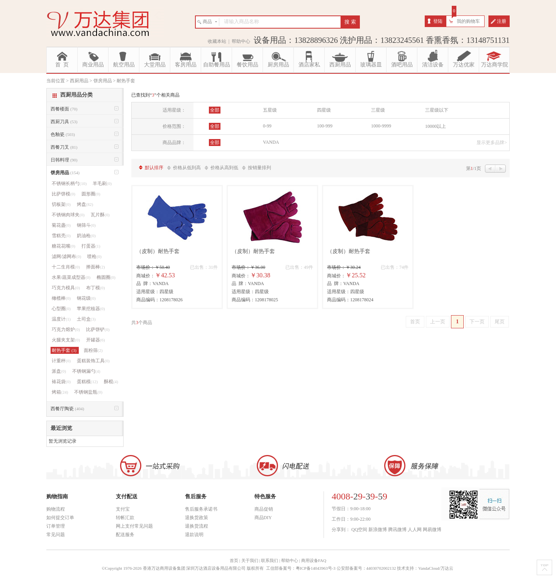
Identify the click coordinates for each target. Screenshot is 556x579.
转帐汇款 (125, 517)
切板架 (61, 204)
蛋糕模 (87, 381)
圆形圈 (90, 194)
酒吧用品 (402, 65)
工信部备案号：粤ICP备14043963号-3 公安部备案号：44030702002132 (331, 568)
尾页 (500, 321)
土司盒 (86, 319)
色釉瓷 (63, 134)
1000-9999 (381, 126)
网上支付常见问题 (134, 526)
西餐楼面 (64, 109)
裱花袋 (61, 381)
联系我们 (269, 560)
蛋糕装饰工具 (93, 360)
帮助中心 (241, 41)
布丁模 (95, 287)
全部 (214, 110)
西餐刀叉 (64, 147)
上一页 (437, 321)
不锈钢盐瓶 (88, 392)
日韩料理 (64, 160)
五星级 (270, 110)
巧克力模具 (66, 287)
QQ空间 (359, 529)
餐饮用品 (247, 65)
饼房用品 (65, 172)
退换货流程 (196, 526)
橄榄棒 (61, 298)
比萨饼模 (63, 194)
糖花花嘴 (63, 246)
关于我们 (249, 560)
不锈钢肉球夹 (68, 214)
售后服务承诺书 (201, 509)
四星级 (324, 110)
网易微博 (432, 529)
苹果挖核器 (91, 308)
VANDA (271, 142)
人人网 (415, 529)
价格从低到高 (187, 167)
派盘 (59, 371)
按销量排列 (259, 167)
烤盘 (85, 204)
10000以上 (435, 126)
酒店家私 (309, 65)
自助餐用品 (216, 65)
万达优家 (464, 65)
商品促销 (263, 509)
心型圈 (61, 308)
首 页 (62, 65)
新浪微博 (377, 529)
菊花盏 (61, 225)
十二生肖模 (66, 267)
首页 (415, 321)
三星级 (378, 110)
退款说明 (194, 534)
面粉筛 (93, 350)
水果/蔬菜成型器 (71, 277)
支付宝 (123, 509)
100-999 (324, 126)
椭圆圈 (106, 277)
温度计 (61, 319)
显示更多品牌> (491, 142)
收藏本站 (217, 41)
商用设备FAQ (313, 560)
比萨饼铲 (98, 329)
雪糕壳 (61, 235)
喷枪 (94, 256)
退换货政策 (196, 517)
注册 (501, 21)
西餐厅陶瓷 (67, 408)
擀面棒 (95, 267)
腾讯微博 (397, 529)
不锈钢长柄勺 (69, 183)
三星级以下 (436, 110)
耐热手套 (65, 350)
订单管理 (55, 526)
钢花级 (86, 298)
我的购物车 (468, 21)
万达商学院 (494, 65)
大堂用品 (155, 65)
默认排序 (154, 167)
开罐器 (95, 340)
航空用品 (124, 65)
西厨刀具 (64, 121)
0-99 (267, 126)
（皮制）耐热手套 (158, 251)
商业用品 (93, 65)
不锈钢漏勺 (86, 371)
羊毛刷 (102, 183)
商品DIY (263, 517)
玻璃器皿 (371, 65)
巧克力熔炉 (66, 329)
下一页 (477, 321)
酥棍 (111, 381)
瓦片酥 (100, 214)
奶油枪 (86, 235)
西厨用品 (340, 65)
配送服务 (125, 534)
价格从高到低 (224, 167)
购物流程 (55, 509)
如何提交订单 (60, 517)
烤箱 (60, 392)
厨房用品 (278, 65)
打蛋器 (90, 246)
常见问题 (55, 534)
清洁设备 (433, 65)
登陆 (437, 21)
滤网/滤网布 (66, 256)
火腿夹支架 (66, 340)
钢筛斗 (86, 225)
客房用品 (186, 65)
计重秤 (61, 360)
